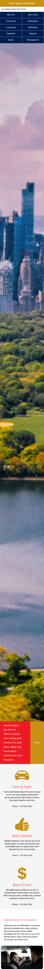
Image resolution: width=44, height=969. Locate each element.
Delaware (33, 34)
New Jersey (33, 15)
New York (11, 15)
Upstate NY (11, 34)
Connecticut (11, 21)
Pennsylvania (33, 21)
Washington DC (33, 40)
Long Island (11, 27)
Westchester (33, 27)
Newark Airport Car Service (15, 9)
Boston (11, 40)
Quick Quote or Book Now (22, 3)
